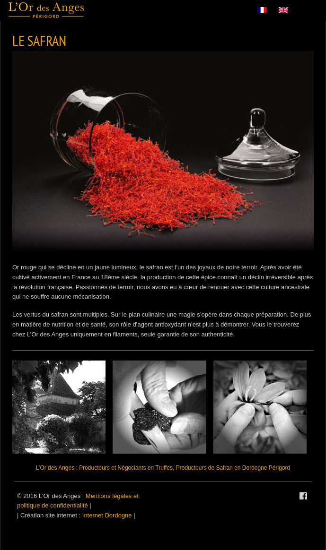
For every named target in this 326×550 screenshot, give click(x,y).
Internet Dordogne (107, 515)
